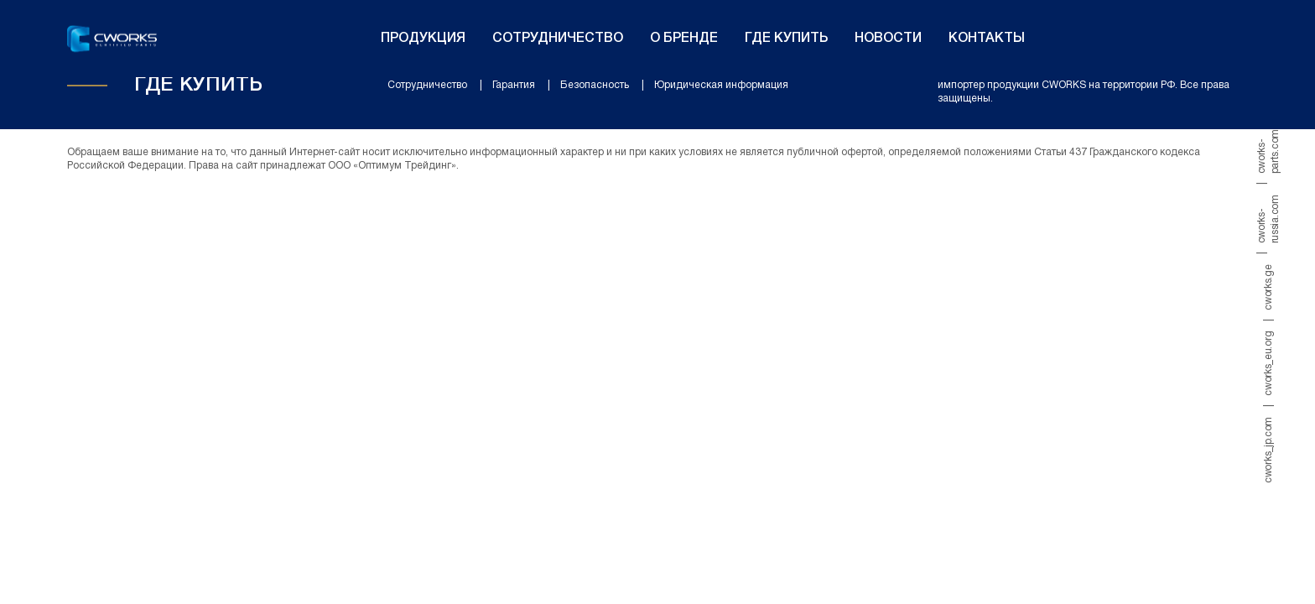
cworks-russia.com (1268, 219)
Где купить (786, 38)
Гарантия (513, 85)
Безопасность (594, 85)
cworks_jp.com (1268, 450)
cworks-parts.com (1268, 151)
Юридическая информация (721, 85)
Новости (888, 38)
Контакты (987, 38)
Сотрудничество (557, 38)
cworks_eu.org (1268, 363)
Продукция (423, 38)
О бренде (684, 38)
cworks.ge (1268, 287)
